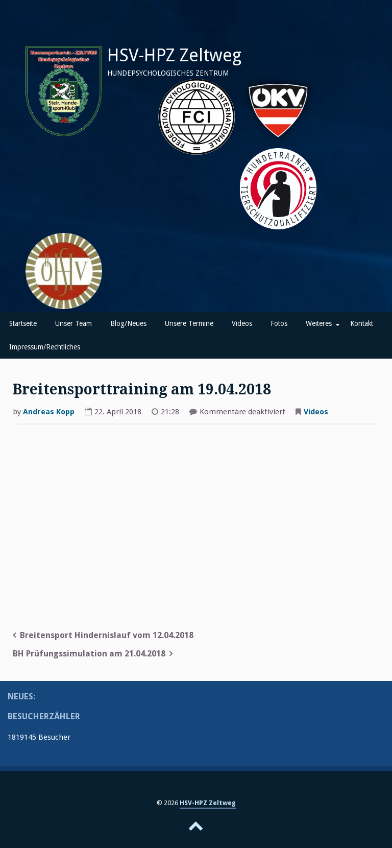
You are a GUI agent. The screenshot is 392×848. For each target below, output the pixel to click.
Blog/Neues (128, 323)
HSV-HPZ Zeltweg (174, 55)
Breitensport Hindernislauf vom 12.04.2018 (106, 635)
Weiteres (319, 323)
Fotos (279, 323)
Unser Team (73, 323)
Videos (242, 323)
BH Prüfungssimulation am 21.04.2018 (89, 653)
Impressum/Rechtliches (44, 347)
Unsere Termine (189, 323)
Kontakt (361, 323)
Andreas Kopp (49, 411)
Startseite (23, 323)
